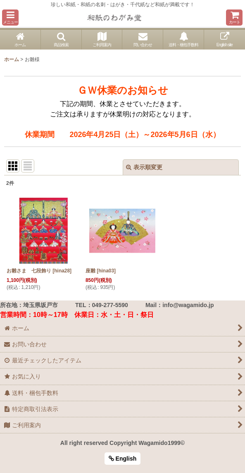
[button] (10, 17)
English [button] (123, 458)
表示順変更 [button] (144, 167)
